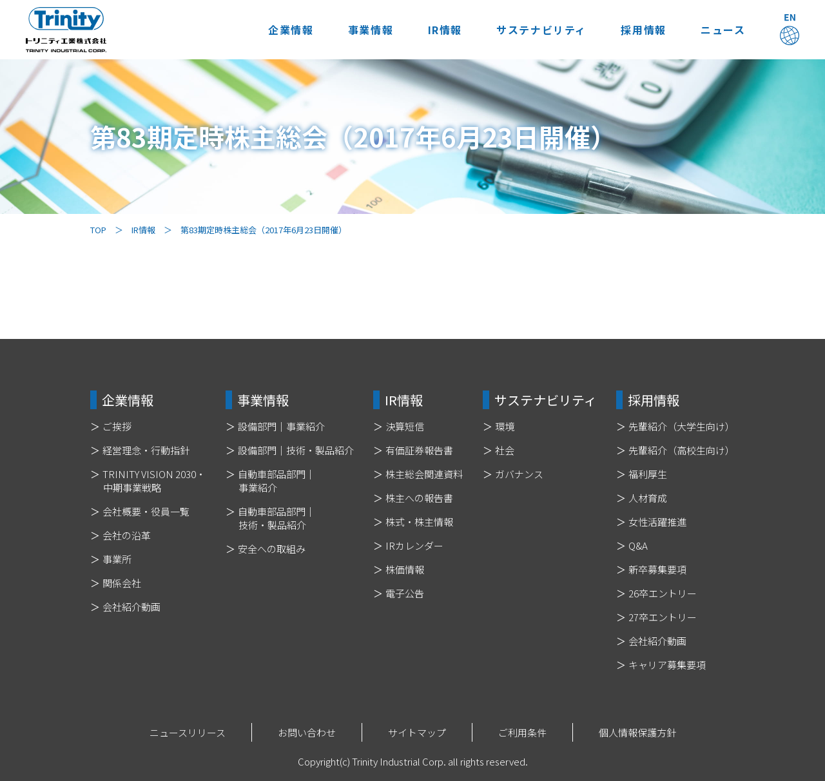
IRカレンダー (414, 545)
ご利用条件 (522, 732)
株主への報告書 (419, 498)
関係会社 (121, 583)
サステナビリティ (538, 29)
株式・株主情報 (419, 521)
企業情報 (284, 29)
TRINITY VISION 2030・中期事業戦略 (154, 480)
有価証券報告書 (419, 450)
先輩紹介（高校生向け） (681, 450)
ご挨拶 (116, 426)
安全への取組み (272, 548)
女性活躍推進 (657, 521)
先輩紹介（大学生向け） (681, 426)
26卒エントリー (662, 593)
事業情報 (365, 29)
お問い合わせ (307, 732)
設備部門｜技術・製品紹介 (296, 450)
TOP (98, 230)
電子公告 (404, 593)
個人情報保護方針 (637, 732)
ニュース (722, 29)
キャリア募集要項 (667, 664)
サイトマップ (417, 732)
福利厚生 (647, 474)
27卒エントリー (662, 617)
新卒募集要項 (657, 569)
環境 (504, 426)
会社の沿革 (126, 535)
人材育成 (647, 498)
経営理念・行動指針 (145, 450)
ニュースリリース (188, 732)
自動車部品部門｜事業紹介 (276, 480)
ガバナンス (519, 474)
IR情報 (440, 29)
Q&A (638, 545)
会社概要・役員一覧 (145, 511)
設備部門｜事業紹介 (281, 426)
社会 (504, 450)
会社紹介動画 (131, 606)
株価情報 (404, 569)
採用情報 (641, 29)
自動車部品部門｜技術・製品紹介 (276, 518)
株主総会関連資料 (424, 474)
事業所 (116, 559)
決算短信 (404, 426)
